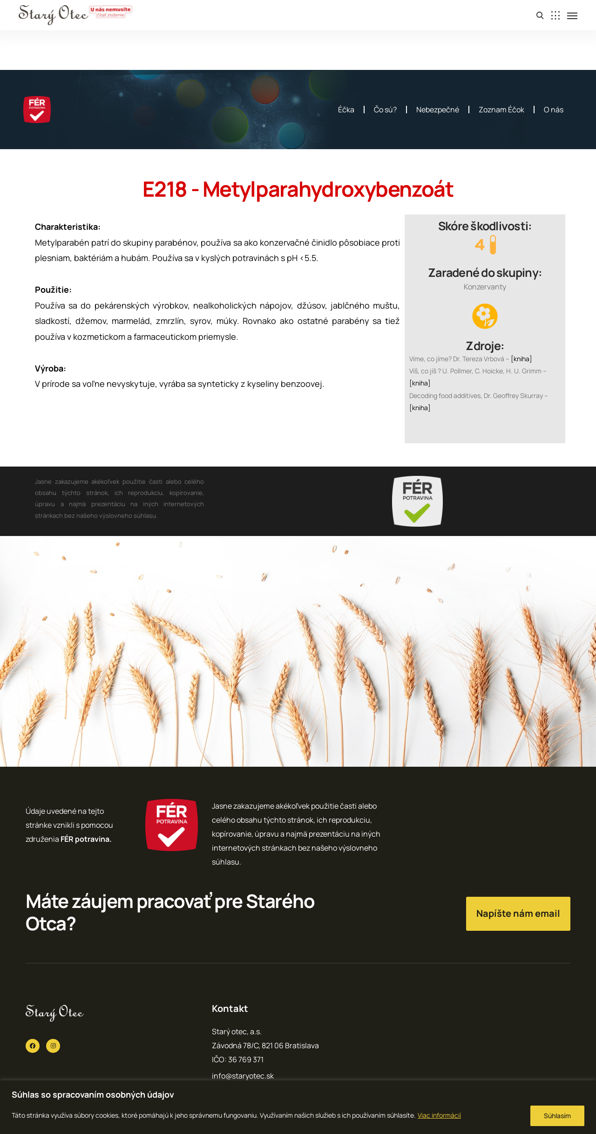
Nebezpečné (437, 109)
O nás (553, 109)
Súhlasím (557, 1115)
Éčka (346, 109)
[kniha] (521, 358)
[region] (298, 1107)
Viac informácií (439, 1115)
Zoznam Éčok (501, 109)
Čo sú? (385, 109)
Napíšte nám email (518, 913)
